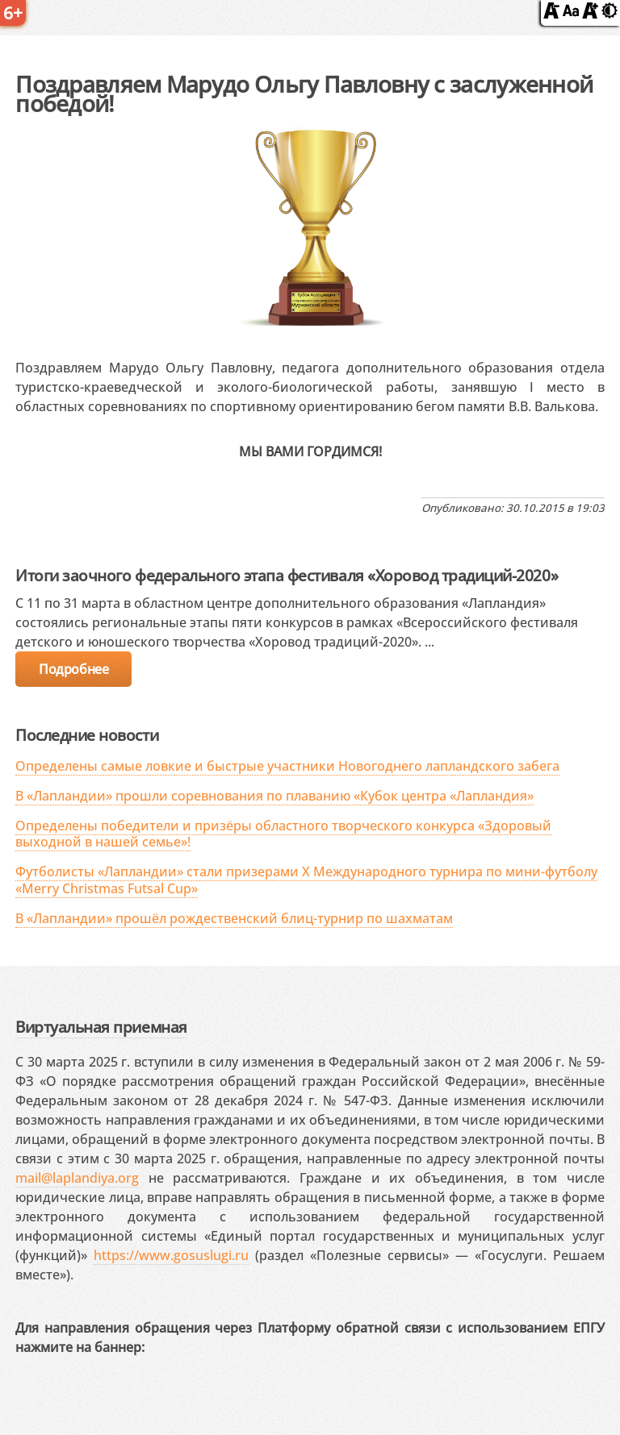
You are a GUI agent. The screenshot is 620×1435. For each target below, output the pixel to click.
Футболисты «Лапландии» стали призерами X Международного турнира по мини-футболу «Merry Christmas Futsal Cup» (306, 880)
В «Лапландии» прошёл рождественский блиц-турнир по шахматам (234, 918)
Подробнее (73, 669)
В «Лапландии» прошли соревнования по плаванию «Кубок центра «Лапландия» (274, 796)
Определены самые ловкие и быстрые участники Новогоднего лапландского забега (287, 766)
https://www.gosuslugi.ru (171, 1255)
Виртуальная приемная (100, 1027)
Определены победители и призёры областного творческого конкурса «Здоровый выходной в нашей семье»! (283, 834)
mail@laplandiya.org (77, 1178)
